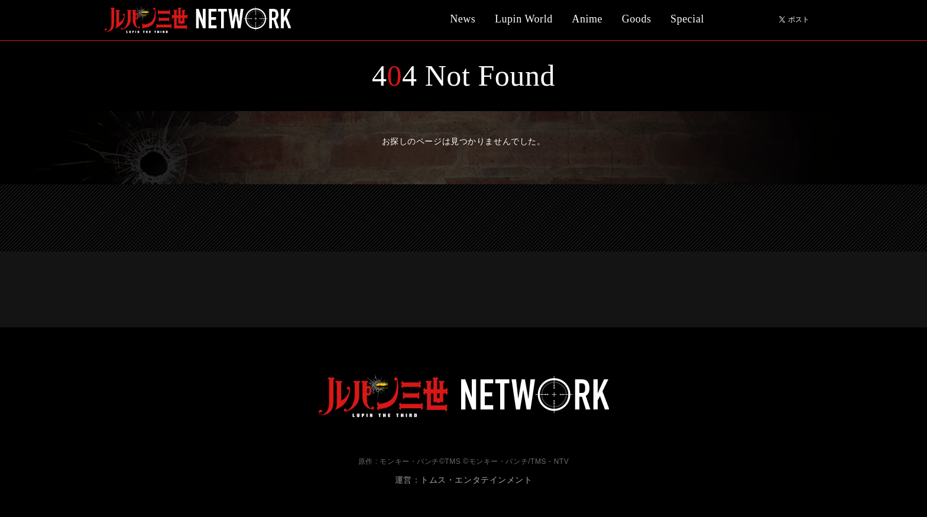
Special (687, 19)
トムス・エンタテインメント (476, 480)
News (462, 19)
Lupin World (524, 19)
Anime (587, 19)
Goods (637, 19)
